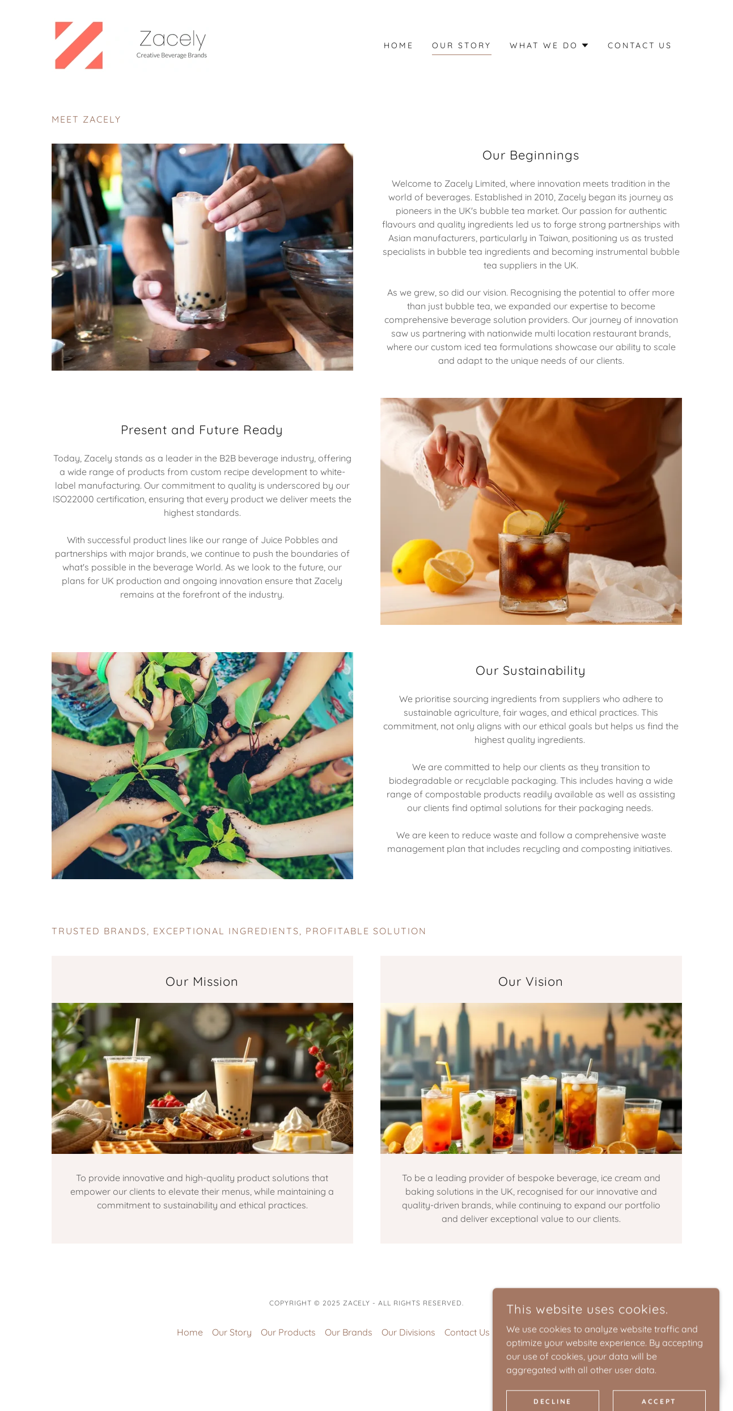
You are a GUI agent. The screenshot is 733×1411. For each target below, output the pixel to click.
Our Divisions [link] (408, 1332)
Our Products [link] (288, 1332)
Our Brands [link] (348, 1332)
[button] (550, 45)
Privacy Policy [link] (528, 1332)
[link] (130, 44)
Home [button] (190, 1332)
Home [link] (399, 45)
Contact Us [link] (640, 45)
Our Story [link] (462, 45)
